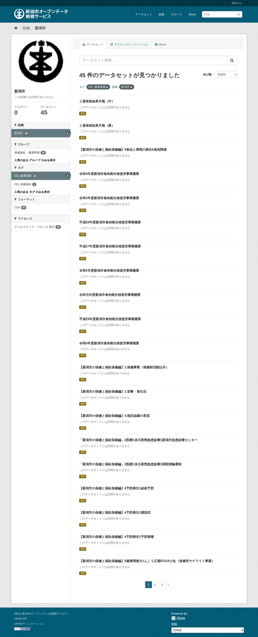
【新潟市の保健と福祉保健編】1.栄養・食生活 (112, 391)
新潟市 (40, 28)
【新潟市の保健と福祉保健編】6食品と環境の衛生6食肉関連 (123, 149)
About (192, 14)
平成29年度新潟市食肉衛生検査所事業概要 (110, 319)
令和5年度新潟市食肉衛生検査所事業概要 (109, 343)
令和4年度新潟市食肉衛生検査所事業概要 (109, 174)
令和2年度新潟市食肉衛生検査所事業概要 (109, 270)
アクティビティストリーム (129, 44)
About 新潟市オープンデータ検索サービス (40, 613)
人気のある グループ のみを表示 (34, 160)
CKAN (178, 618)
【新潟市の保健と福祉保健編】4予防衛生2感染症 (115, 512)
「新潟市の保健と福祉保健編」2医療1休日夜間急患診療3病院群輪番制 (130, 464)
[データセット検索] (222, 14)
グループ (176, 14)
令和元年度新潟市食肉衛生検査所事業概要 (109, 294)
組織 (161, 14)
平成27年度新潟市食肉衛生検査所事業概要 (110, 246)
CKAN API (20, 618)
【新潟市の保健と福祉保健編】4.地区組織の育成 (114, 415)
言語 (174, 624)
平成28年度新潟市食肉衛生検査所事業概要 (110, 222)
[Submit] (238, 14)
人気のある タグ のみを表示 (32, 191)
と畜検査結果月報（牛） (97, 101)
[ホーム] (16, 28)
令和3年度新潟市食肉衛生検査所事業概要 (109, 198)
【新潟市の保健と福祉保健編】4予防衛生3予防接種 (116, 536)
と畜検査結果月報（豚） (97, 125)
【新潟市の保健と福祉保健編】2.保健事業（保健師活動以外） (124, 367)
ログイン (236, 3)
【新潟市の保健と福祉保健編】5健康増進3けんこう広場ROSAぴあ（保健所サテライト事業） (147, 561)
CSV (82, 113)
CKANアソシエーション (29, 623)
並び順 (207, 74)
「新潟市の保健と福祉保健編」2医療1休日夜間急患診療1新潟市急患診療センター (138, 440)
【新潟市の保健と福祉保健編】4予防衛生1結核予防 (116, 488)
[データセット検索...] (153, 60)
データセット (143, 14)
